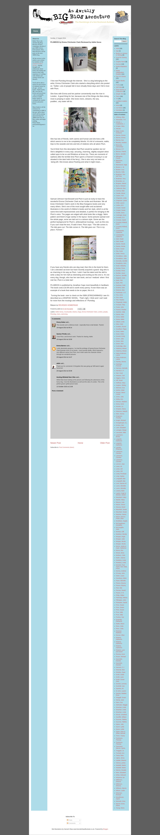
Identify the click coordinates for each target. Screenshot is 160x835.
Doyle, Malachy (121, 266)
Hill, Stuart (119, 380)
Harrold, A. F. (120, 370)
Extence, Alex (120, 290)
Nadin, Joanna (120, 558)
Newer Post (55, 443)
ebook (118, 105)
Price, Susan (120, 605)
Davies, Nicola (120, 244)
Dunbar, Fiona (120, 268)
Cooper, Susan (121, 208)
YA (117, 98)
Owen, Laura (120, 576)
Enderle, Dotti (120, 287)
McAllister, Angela (121, 521)
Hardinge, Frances (119, 365)
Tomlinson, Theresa (119, 739)
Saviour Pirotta (62, 334)
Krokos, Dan (120, 425)
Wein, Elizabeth (121, 772)
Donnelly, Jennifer (121, 261)
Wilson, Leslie (120, 790)
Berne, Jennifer (121, 154)
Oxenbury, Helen (121, 578)
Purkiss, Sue (120, 617)
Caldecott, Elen (121, 188)
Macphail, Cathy (121, 497)
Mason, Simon (120, 504)
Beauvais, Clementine (119, 146)
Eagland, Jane (120, 278)
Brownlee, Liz (120, 181)
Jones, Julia (120, 397)
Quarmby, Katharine (119, 620)
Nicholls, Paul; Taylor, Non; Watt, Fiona (121, 566)
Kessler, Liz (119, 406)
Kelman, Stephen (121, 401)
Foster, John (120, 307)
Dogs (79, 312)
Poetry (118, 85)
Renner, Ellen (120, 635)
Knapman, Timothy (119, 417)
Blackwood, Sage (121, 165)
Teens (118, 96)
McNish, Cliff (120, 531)
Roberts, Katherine (119, 638)
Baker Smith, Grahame (120, 132)
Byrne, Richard (121, 186)
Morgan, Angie (120, 536)
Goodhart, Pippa (121, 329)
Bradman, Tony (121, 178)
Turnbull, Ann (120, 753)
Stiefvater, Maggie (121, 705)
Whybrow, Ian (120, 777)
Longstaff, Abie (120, 478)
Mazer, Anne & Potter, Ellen (120, 517)
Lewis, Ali (119, 466)
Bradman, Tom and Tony (120, 175)
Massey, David (120, 507)
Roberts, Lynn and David (120, 651)
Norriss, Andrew (121, 571)
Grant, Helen (120, 331)
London (100, 312)
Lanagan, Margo (121, 430)
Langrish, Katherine (119, 440)
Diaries (74, 312)
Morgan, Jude (120, 539)
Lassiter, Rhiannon (119, 448)
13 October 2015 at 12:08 (65, 386)
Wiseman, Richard (119, 794)
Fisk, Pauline (120, 300)
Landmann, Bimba (119, 435)
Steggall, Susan (121, 697)
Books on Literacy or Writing (121, 54)
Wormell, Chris (120, 801)
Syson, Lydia (120, 727)
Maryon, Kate (120, 502)
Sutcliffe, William (121, 717)
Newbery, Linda (121, 560)
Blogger (105, 829)
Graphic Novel (120, 61)
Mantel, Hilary (120, 500)
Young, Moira (120, 808)
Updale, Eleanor (121, 760)
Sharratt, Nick (120, 670)
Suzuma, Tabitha (121, 719)
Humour (118, 64)
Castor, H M (120, 195)
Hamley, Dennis (121, 361)
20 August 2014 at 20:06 (64, 371)
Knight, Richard (121, 420)
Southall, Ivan (120, 686)
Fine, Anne (119, 295)
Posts (69, 820)
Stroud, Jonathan (121, 714)
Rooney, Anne (120, 654)
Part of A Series (121, 76)
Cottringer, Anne (121, 215)
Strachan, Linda (121, 707)
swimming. (64, 314)
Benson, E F (120, 149)
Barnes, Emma (121, 135)
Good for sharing (121, 57)
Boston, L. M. (120, 167)
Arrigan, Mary (120, 126)
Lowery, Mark (120, 491)
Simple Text (119, 94)
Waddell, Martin (121, 765)
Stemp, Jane (120, 700)
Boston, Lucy (120, 169)
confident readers (121, 101)
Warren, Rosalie (121, 770)
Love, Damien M (121, 483)
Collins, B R (119, 205)
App (117, 51)
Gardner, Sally (120, 312)
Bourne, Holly (120, 172)
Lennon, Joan (120, 464)
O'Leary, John (120, 573)
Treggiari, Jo (120, 750)
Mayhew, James (121, 514)
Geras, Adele (120, 317)
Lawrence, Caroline (119, 452)
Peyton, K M (120, 593)
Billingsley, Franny (119, 157)
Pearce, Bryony (121, 583)
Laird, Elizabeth (121, 427)
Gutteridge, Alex (121, 346)
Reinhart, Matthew (119, 632)
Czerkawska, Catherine (120, 231)
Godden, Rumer (121, 326)
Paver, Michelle (121, 580)
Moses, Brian (120, 553)
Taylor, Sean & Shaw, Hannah (120, 732)
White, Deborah (121, 775)
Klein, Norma (120, 414)
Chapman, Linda (121, 198)
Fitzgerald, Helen (121, 302)
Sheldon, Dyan (120, 672)
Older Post (105, 443)
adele (58, 363)
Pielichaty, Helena (121, 597)
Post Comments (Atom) (66, 447)
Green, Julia (120, 339)
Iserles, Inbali (120, 390)
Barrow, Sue (120, 140)
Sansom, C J (120, 667)
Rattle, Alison (120, 623)
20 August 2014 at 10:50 (64, 339)
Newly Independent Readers (120, 72)
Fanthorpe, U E (121, 292)
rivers (58, 314)
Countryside (68, 312)
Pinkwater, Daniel (121, 602)
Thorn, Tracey (120, 736)
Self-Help (119, 87)
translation (119, 110)
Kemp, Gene (120, 404)
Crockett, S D (120, 217)
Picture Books (120, 80)
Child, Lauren (120, 203)
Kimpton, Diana (121, 409)
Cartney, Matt (120, 191)
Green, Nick (120, 341)
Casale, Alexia (120, 193)
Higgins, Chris (120, 378)
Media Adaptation (121, 66)
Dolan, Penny (120, 253)
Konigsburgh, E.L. (121, 423)
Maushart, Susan (121, 509)
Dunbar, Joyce (120, 273)
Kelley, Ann (119, 399)
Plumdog (53, 314)
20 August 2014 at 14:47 (64, 357)
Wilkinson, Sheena (119, 780)
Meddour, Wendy (121, 534)
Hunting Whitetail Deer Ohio (66, 377)
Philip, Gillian (120, 595)
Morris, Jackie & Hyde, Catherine (121, 547)
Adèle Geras (59, 312)
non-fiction (119, 108)
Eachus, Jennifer (121, 275)
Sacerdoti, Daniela (119, 660)
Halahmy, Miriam (121, 348)
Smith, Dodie (120, 674)
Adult (117, 48)
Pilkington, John (121, 600)
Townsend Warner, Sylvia (120, 747)
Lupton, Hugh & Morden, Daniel (121, 494)
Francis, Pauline (121, 309)
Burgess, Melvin (121, 183)
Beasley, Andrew (121, 142)
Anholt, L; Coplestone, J (120, 123)
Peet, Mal (119, 588)
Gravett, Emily (120, 336)
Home (80, 443)
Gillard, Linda (120, 322)
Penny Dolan (61, 322)
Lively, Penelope (121, 473)
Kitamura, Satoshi (121, 411)
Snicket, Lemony (121, 684)
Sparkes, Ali (120, 688)
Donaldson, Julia (121, 256)
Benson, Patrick (121, 151)
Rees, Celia (119, 626)
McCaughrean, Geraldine (120, 524)
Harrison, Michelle (121, 368)
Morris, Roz (119, 550)
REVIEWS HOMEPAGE (68, 305)
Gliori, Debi (119, 324)
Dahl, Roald (119, 239)
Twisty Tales (120, 755)
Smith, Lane (120, 677)
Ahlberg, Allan (120, 117)
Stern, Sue (119, 702)
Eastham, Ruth (121, 285)
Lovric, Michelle (121, 486)
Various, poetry (121, 763)
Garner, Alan (120, 314)
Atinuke (118, 128)
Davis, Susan (120, 249)
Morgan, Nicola (121, 541)
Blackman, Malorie (119, 161)
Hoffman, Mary (120, 383)
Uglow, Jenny (120, 758)
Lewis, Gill (119, 469)
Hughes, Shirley (121, 385)
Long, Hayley (120, 476)
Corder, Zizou (120, 212)
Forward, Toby (120, 304)
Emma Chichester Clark (89, 312)
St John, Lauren (121, 691)
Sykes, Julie (120, 724)
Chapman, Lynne (121, 200)
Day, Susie (119, 251)
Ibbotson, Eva (120, 388)
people (105, 312)
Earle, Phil (119, 280)
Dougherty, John (121, 263)
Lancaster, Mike (121, 432)
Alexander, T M (121, 119)
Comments (71, 823)
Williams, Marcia (121, 788)
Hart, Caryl (119, 373)
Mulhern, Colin (120, 555)
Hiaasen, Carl (120, 375)
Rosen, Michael (121, 656)
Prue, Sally (119, 612)
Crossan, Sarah (121, 220)
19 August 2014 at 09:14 (64, 327)
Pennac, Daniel (121, 590)
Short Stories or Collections (121, 90)
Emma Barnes (61, 345)
